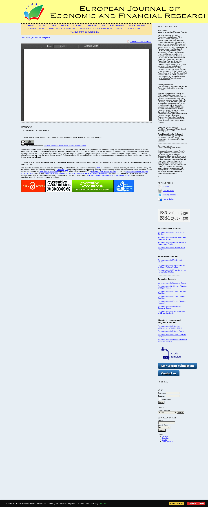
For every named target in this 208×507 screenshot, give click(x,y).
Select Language (164, 410)
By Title (164, 440)
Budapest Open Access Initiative (103, 171)
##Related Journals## (128, 29)
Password (161, 396)
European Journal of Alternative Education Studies (169, 307)
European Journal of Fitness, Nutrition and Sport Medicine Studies (171, 266)
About (41, 25)
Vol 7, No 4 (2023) (34, 38)
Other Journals (167, 441)
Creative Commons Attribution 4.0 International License (65, 146)
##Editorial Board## (113, 25)
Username (162, 393)
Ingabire (46, 38)
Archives (92, 25)
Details (103, 503)
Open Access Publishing (48, 171)
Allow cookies (176, 503)
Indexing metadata (169, 195)
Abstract (166, 186)
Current (78, 25)
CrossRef (60, 170)
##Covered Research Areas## (96, 29)
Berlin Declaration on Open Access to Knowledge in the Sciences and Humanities (76, 173)
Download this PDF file (140, 41)
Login (53, 25)
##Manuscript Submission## (84, 32)
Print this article (168, 191)
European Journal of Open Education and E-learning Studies (171, 312)
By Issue (165, 436)
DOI (66, 170)
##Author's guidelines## (62, 29)
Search (65, 25)
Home (31, 25)
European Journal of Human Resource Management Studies (172, 243)
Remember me (167, 399)
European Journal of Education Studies (172, 283)
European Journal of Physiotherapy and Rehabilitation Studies (172, 271)
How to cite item (169, 199)
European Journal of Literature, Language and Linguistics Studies (170, 327)
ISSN (98, 168)
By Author (165, 438)
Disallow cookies (196, 503)
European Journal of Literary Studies (171, 331)
